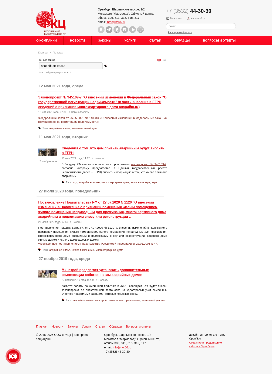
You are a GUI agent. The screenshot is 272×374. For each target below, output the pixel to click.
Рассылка (175, 18)
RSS (163, 60)
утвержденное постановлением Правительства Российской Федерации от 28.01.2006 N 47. (98, 243)
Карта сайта (198, 18)
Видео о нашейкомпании (13, 356)
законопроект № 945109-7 (148, 164)
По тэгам (58, 52)
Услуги (130, 40)
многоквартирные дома (115, 182)
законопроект (116, 300)
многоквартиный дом (84, 128)
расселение (133, 300)
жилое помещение (83, 249)
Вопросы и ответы (219, 40)
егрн (154, 182)
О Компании (46, 40)
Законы (104, 40)
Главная (43, 52)
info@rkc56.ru (115, 22)
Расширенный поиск (180, 32)
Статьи (155, 40)
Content (268, 67)
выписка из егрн (140, 182)
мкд (75, 182)
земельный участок (153, 300)
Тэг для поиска (47, 60)
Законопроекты (80, 112)
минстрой (101, 300)
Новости (77, 40)
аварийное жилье (59, 128)
